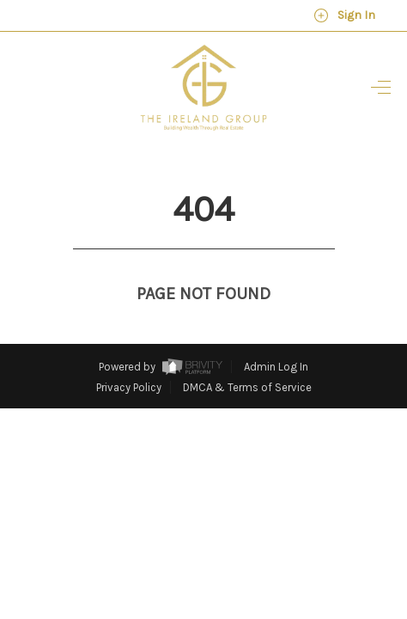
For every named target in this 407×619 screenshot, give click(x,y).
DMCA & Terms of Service (247, 355)
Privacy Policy (128, 355)
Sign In (344, 15)
